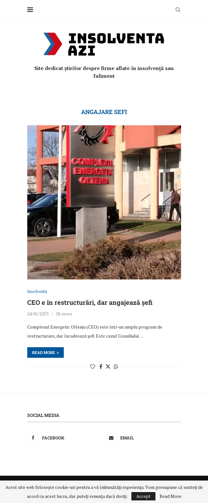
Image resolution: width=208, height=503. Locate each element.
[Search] (178, 9)
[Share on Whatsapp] (116, 366)
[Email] (143, 438)
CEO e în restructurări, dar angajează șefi (90, 302)
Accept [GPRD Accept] (143, 496)
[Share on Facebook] (100, 366)
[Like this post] (92, 366)
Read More (170, 496)
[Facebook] (65, 438)
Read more (45, 352)
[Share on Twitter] (108, 366)
